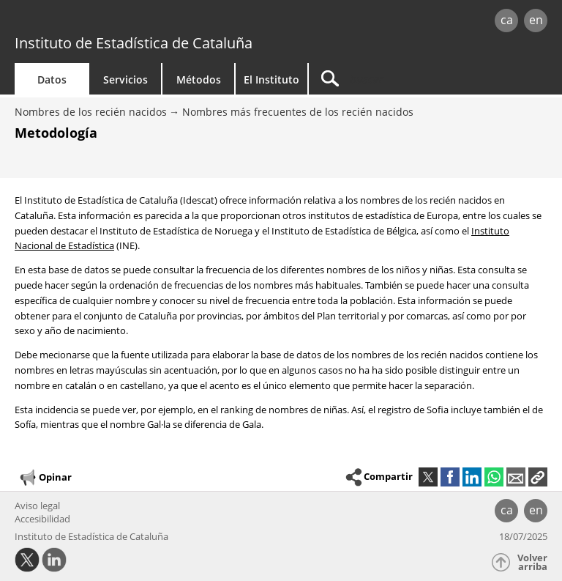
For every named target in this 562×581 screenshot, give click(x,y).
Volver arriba (532, 562)
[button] (537, 476)
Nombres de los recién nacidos (91, 112)
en (536, 20)
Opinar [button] (45, 477)
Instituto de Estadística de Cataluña (133, 43)
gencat (121, 21)
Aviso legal (37, 505)
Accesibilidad (42, 518)
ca (507, 20)
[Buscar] (400, 79)
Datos (52, 79)
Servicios (125, 79)
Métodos (198, 79)
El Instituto (271, 79)
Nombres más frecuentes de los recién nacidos (297, 112)
